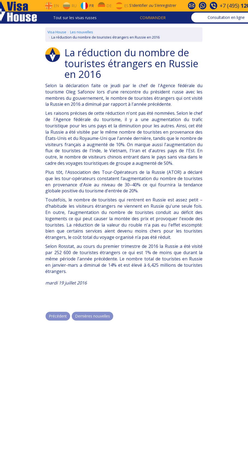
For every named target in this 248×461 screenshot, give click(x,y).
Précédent (58, 316)
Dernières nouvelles (92, 316)
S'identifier (138, 5)
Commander (153, 17)
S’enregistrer (165, 5)
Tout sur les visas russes (75, 17)
